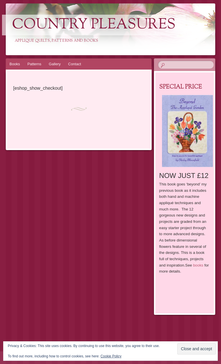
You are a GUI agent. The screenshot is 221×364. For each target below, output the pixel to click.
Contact (74, 64)
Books (14, 64)
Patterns (34, 64)
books (198, 265)
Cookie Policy (110, 356)
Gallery (55, 64)
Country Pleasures (94, 25)
